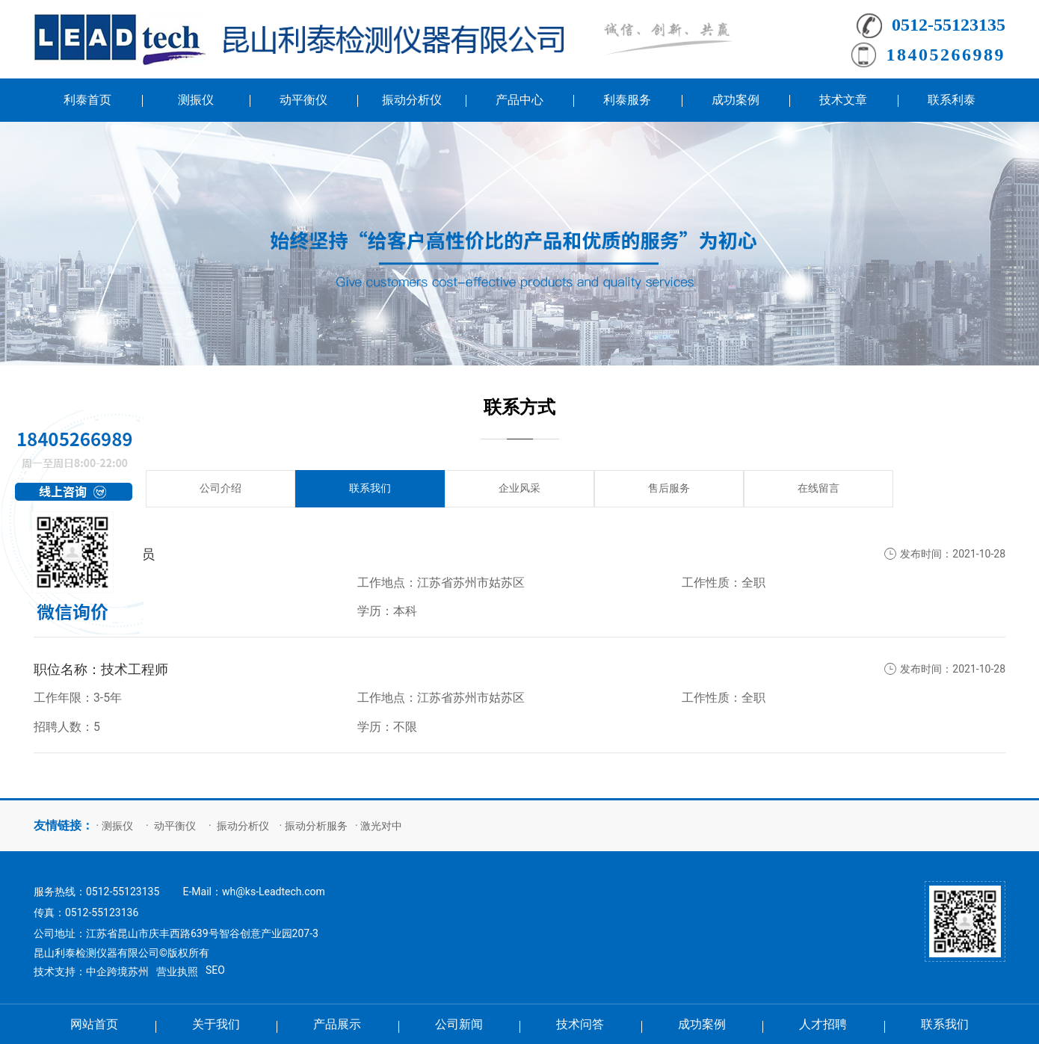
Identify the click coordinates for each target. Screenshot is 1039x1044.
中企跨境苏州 (117, 971)
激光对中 (381, 826)
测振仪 (117, 826)
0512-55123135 (948, 24)
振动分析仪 (243, 826)
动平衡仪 (175, 826)
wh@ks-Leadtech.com (273, 892)
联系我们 (370, 488)
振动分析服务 (316, 826)
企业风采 (519, 488)
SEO (215, 970)
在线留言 (818, 488)
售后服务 (669, 488)
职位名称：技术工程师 (101, 669)
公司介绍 (220, 488)
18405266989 (946, 54)
